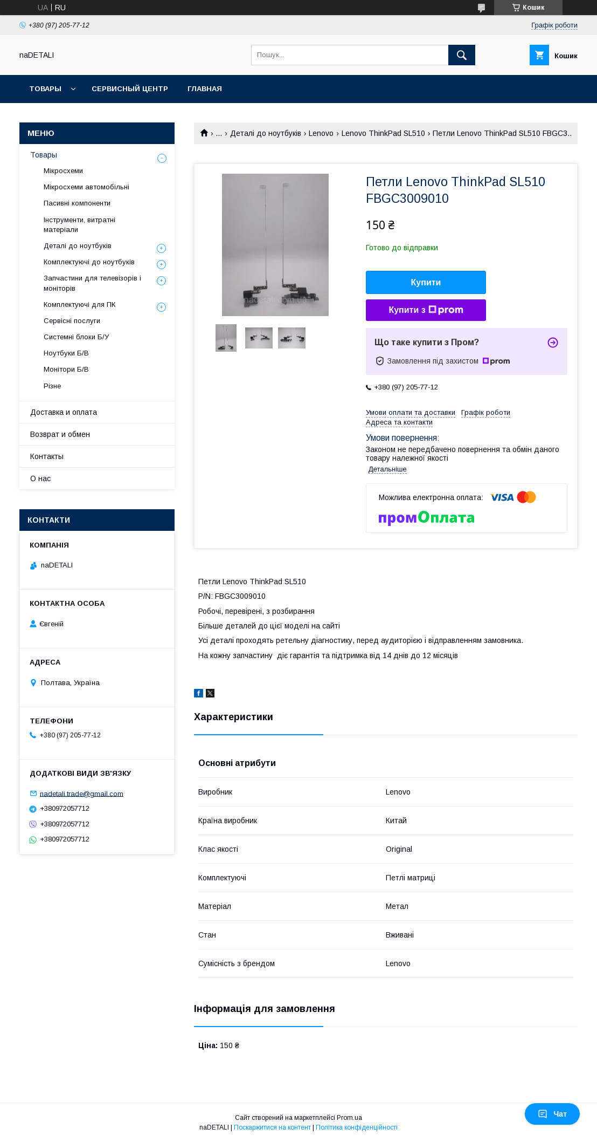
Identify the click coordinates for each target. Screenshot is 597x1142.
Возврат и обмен (60, 434)
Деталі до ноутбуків (265, 133)
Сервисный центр (130, 89)
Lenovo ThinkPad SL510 (383, 133)
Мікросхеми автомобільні (86, 187)
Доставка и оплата (63, 412)
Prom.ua (349, 1118)
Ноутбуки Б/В (66, 353)
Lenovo (321, 133)
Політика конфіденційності (357, 1127)
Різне (52, 386)
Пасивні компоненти (77, 203)
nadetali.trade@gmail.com (81, 793)
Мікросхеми (63, 171)
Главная (205, 89)
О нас (40, 478)
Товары (45, 89)
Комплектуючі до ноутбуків (89, 262)
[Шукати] (461, 55)
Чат (552, 1114)
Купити (426, 282)
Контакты (47, 456)
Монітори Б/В (66, 369)
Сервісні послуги (72, 321)
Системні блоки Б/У (76, 337)
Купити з (425, 310)
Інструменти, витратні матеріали (79, 225)
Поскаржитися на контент (272, 1127)
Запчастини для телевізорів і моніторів (92, 283)
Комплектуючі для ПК (79, 304)
